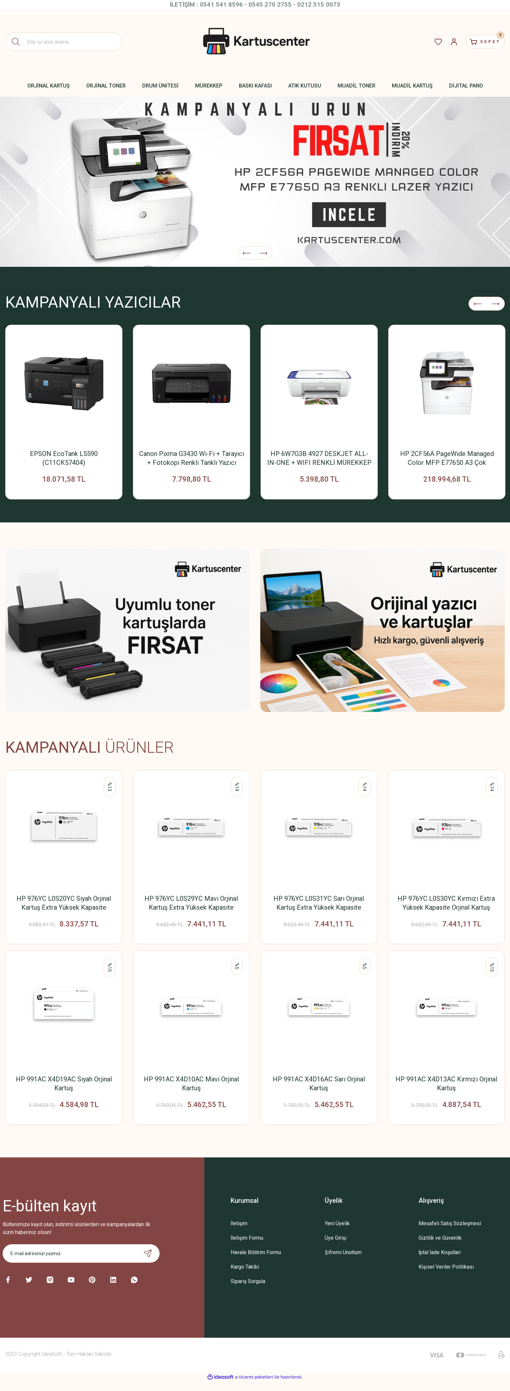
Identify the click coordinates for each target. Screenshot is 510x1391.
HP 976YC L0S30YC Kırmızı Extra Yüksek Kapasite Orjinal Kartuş (446, 906)
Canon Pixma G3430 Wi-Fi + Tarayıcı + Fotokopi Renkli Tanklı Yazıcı (191, 458)
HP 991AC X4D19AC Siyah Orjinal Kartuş (64, 1089)
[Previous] (246, 249)
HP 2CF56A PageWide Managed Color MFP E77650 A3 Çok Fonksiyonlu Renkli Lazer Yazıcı (447, 458)
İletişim (239, 1232)
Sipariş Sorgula (248, 1290)
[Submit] (148, 1262)
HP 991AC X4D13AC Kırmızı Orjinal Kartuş (446, 1089)
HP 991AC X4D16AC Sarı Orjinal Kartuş (319, 1089)
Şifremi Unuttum (343, 1261)
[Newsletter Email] (81, 1262)
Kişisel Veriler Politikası (446, 1276)
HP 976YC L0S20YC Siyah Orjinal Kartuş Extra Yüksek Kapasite (63, 906)
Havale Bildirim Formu (256, 1261)
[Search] (63, 42)
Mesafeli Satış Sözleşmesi (450, 1232)
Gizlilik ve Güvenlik (440, 1247)
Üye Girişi (335, 1247)
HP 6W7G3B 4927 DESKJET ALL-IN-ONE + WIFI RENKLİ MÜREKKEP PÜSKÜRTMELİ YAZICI (319, 458)
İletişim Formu (247, 1247)
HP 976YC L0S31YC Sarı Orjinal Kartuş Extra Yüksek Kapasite (318, 906)
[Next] (263, 249)
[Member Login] (443, 42)
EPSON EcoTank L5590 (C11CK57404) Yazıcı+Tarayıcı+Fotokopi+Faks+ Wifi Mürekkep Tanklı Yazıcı (64, 458)
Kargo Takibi (245, 1276)
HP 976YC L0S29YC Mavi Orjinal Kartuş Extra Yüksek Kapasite (191, 906)
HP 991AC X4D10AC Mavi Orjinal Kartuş (191, 1089)
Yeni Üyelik (337, 1232)
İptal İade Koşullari (440, 1261)
